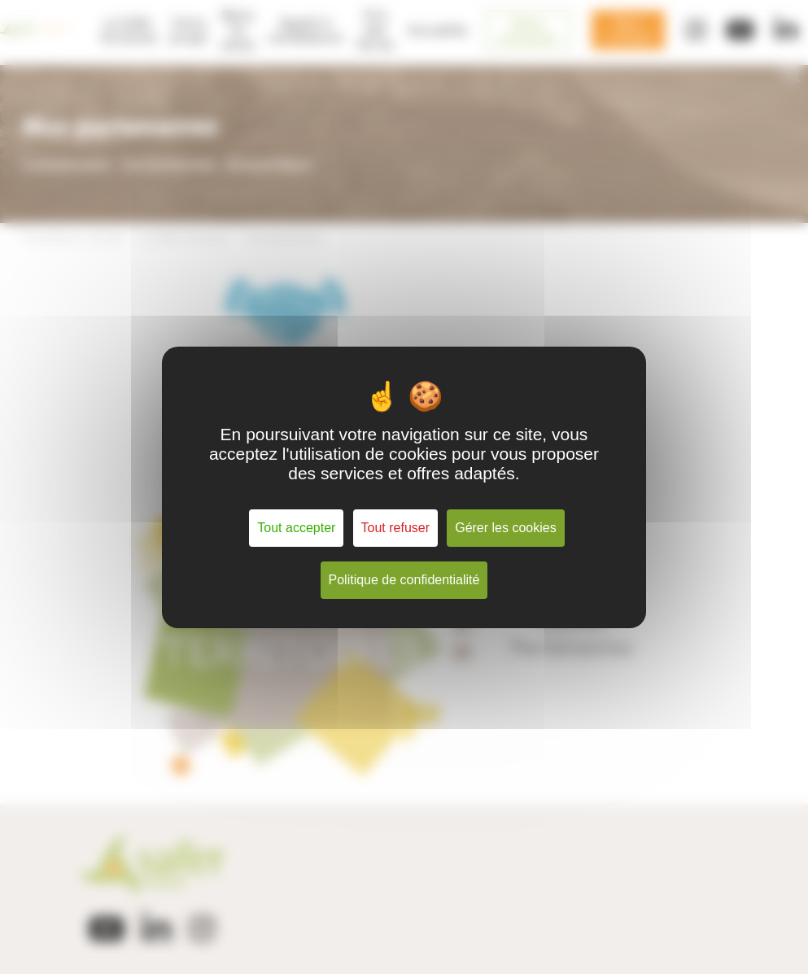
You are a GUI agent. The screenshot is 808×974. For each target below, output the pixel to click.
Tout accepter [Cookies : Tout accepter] (296, 528)
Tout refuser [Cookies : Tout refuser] (395, 528)
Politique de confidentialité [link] (404, 580)
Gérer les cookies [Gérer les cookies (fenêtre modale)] (506, 528)
